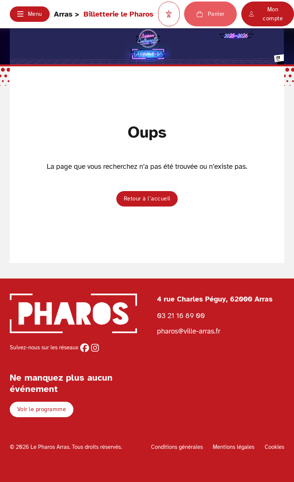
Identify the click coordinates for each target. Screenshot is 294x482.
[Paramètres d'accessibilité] (169, 14)
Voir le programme (41, 409)
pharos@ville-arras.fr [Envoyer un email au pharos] (188, 331)
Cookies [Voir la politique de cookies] (274, 447)
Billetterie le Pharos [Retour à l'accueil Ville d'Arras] (119, 14)
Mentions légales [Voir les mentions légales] (233, 447)
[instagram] (95, 347)
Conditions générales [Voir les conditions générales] (177, 447)
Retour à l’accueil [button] (147, 198)
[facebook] (84, 347)
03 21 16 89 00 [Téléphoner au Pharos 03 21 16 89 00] (181, 315)
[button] (29, 14)
